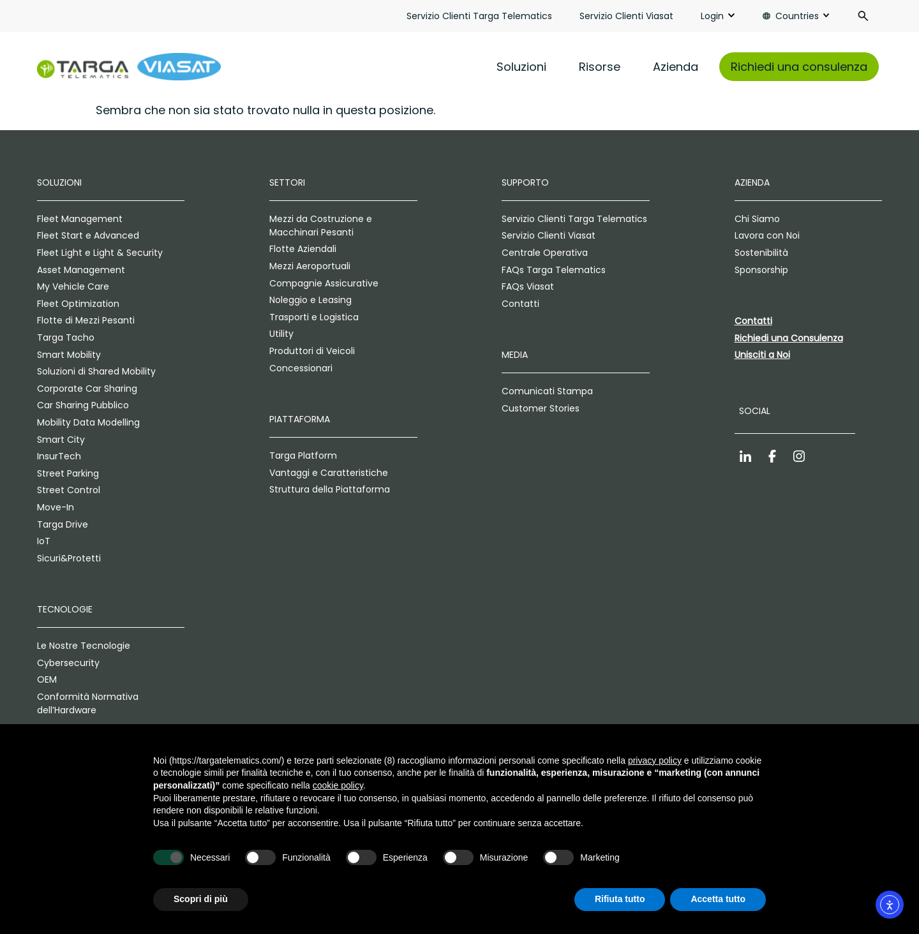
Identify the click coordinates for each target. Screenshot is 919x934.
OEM (47, 679)
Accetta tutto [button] (718, 899)
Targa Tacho (65, 337)
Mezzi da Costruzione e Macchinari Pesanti (320, 225)
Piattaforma (299, 419)
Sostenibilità (761, 252)
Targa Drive (62, 524)
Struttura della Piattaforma (329, 489)
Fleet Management (80, 218)
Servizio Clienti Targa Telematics (479, 16)
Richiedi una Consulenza (789, 338)
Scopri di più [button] (201, 899)
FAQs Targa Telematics (554, 269)
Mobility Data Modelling (88, 422)
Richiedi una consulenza (799, 67)
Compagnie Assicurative (323, 283)
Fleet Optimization (78, 303)
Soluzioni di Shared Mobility (96, 371)
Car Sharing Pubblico (83, 405)
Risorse (599, 67)
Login (712, 16)
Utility (281, 333)
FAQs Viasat (528, 286)
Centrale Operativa (545, 252)
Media (515, 354)
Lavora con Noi (767, 235)
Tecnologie (65, 609)
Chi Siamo (757, 218)
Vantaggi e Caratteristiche (328, 472)
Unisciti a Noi (762, 354)
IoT (43, 541)
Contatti (520, 303)
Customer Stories (540, 408)
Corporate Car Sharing (87, 388)
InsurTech (59, 456)
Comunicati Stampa (547, 391)
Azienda (675, 67)
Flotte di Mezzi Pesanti (86, 320)
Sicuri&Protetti (69, 558)
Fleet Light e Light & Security (100, 252)
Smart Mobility (69, 354)
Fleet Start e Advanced (88, 235)
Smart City (61, 439)
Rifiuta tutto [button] (620, 899)
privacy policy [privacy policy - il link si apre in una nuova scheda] (655, 760)
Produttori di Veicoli (312, 351)
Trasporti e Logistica (314, 317)
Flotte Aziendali (302, 248)
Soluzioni (521, 67)
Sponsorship (761, 269)
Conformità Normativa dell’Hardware (87, 703)
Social (754, 410)
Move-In (55, 507)
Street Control (68, 490)
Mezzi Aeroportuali (309, 266)
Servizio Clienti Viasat (626, 16)
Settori (287, 182)
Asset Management (81, 269)
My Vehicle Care (73, 286)
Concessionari (300, 368)
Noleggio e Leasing (310, 299)
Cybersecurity (68, 662)
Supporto (525, 182)
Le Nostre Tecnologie (83, 645)
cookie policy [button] (338, 785)
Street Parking (68, 473)
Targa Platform (303, 455)
